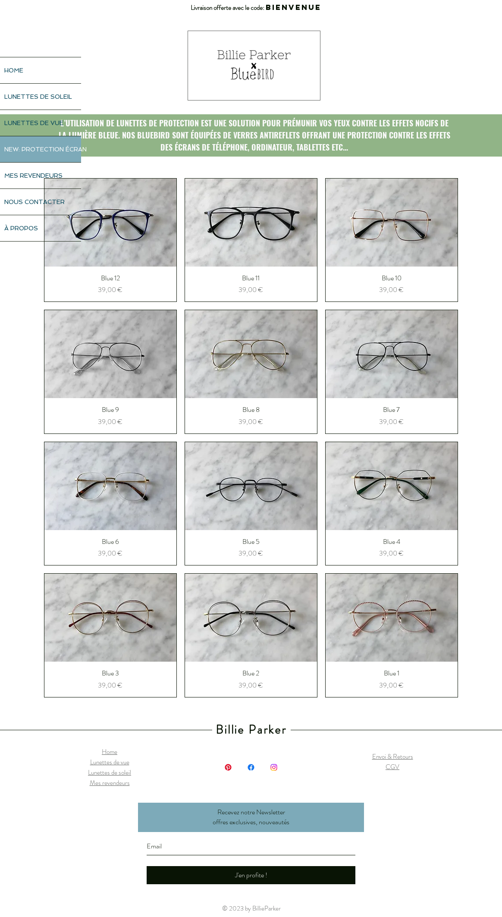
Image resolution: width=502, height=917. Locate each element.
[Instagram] (274, 767)
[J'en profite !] (251, 875)
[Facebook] (251, 767)
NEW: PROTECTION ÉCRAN (42, 149)
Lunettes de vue (109, 762)
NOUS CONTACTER (34, 201)
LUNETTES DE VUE (33, 122)
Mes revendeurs (110, 783)
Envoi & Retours (392, 756)
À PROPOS (21, 228)
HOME (13, 70)
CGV (392, 767)
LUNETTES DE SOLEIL (38, 96)
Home (109, 752)
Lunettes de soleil (109, 772)
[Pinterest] (228, 767)
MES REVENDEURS (33, 175)
